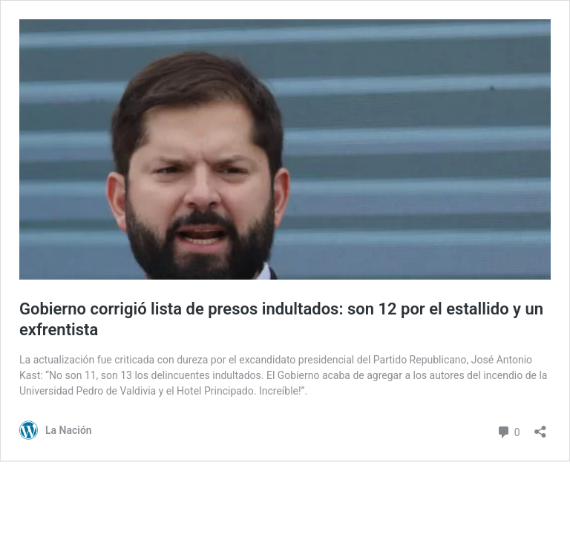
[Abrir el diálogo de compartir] (540, 426)
